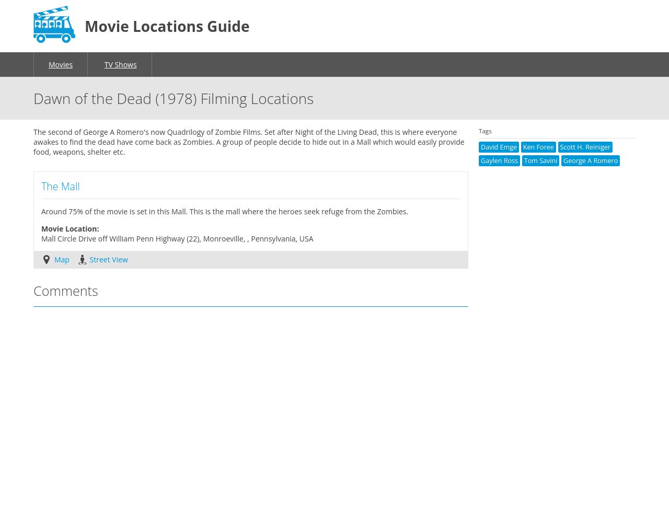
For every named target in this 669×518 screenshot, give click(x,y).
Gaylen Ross (499, 160)
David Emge (499, 147)
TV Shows (121, 65)
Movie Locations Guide (167, 26)
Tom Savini (541, 160)
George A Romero (590, 160)
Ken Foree (538, 147)
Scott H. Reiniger (585, 147)
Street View (109, 259)
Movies (61, 65)
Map (62, 259)
